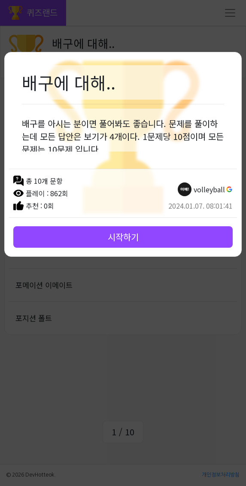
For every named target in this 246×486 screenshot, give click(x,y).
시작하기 (123, 237)
